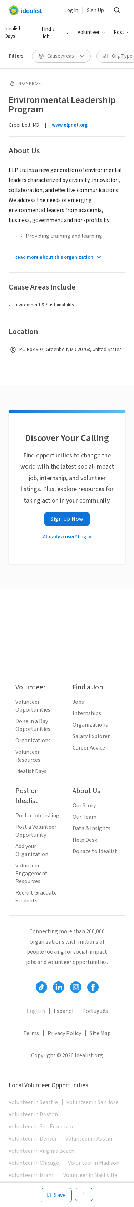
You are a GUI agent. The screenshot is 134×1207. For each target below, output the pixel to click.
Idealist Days (12, 32)
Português (95, 1011)
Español (64, 1011)
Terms (31, 1033)
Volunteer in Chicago (34, 1163)
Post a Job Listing (37, 816)
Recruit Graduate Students (36, 897)
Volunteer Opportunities (32, 706)
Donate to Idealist (95, 851)
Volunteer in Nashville (90, 1175)
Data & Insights (91, 828)
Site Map (100, 1033)
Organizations (33, 741)
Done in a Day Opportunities (32, 725)
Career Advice (89, 748)
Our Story (84, 806)
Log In (71, 10)
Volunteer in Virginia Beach (41, 1151)
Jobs (78, 702)
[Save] (56, 1195)
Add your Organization (31, 850)
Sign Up (95, 10)
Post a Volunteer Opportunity (35, 831)
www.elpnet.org (70, 125)
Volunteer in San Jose (92, 1102)
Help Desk (85, 840)
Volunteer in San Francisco (41, 1127)
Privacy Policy (64, 1033)
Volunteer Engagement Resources (31, 873)
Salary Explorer (91, 736)
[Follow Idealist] (41, 987)
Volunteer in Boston (33, 1114)
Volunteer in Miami (32, 1175)
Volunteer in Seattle (33, 1102)
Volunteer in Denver (33, 1139)
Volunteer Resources (27, 756)
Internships (87, 713)
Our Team (84, 817)
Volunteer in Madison (93, 1163)
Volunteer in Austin (88, 1139)
